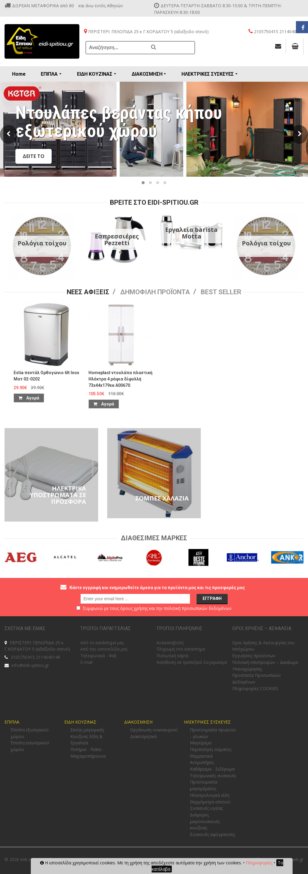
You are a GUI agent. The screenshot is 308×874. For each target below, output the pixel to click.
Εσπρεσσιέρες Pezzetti (117, 239)
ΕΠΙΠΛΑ (12, 722)
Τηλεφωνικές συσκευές (213, 775)
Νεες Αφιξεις (88, 292)
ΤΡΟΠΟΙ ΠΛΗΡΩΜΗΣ (179, 628)
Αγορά (28, 398)
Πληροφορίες (259, 863)
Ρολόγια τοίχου (42, 243)
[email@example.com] (135, 599)
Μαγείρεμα (200, 743)
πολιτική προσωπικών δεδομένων (198, 608)
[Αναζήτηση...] (117, 48)
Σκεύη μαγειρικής (87, 730)
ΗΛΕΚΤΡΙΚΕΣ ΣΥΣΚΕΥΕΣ (207, 722)
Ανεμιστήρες (202, 762)
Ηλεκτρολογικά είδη (209, 795)
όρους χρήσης (134, 608)
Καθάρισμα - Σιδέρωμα (212, 769)
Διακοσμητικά (143, 736)
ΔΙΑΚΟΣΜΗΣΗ (138, 722)
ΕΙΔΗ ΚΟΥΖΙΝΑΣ (80, 722)
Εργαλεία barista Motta (191, 233)
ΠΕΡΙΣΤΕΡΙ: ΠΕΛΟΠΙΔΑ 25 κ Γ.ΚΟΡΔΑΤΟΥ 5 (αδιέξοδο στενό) (37, 646)
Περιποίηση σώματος (210, 749)
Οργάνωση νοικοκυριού (154, 730)
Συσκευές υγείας (206, 808)
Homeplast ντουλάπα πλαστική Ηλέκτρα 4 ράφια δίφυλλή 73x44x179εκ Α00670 (120, 378)
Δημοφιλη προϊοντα (155, 292)
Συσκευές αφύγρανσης (212, 834)
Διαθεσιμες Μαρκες (154, 538)
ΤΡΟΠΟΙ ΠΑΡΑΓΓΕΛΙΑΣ (105, 628)
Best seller (221, 292)
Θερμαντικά (201, 756)
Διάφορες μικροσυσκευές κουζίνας (205, 821)
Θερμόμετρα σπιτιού (210, 802)
